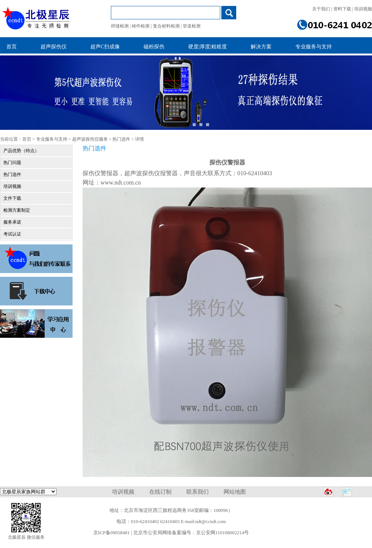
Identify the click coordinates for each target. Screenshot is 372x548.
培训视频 (363, 9)
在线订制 (160, 492)
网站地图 (235, 492)
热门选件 (121, 139)
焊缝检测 (120, 26)
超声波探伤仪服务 (90, 139)
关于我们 (321, 9)
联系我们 (197, 492)
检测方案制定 (16, 210)
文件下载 (12, 198)
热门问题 (12, 162)
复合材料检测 (166, 26)
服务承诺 (12, 222)
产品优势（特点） (21, 150)
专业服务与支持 (51, 139)
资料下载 (342, 9)
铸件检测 (141, 26)
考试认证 (12, 234)
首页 (26, 139)
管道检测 (192, 26)
